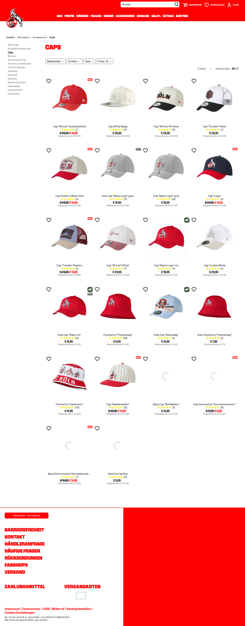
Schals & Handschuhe (19, 48)
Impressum (12, 609)
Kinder (109, 16)
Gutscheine (14, 93)
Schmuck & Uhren (17, 60)
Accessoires (125, 16)
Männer (82, 16)
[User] (233, 4)
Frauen (96, 16)
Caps (10, 52)
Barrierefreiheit (24, 530)
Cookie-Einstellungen (20, 612)
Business (12, 78)
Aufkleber (13, 71)
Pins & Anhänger (16, 67)
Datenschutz (31, 609)
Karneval (12, 75)
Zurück (10, 37)
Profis (69, 16)
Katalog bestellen (79, 609)
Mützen (12, 56)
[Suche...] (150, 4)
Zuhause (143, 16)
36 (233, 68)
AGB (46, 609)
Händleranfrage (25, 544)
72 (237, 68)
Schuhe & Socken (17, 82)
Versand (15, 572)
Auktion (182, 16)
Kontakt (15, 537)
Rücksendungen (23, 558)
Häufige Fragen (22, 551)
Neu (59, 16)
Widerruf (58, 609)
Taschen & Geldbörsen (19, 63)
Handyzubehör (15, 90)
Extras (168, 16)
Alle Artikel (13, 44)
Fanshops (16, 565)
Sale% (156, 16)
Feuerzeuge (14, 86)
